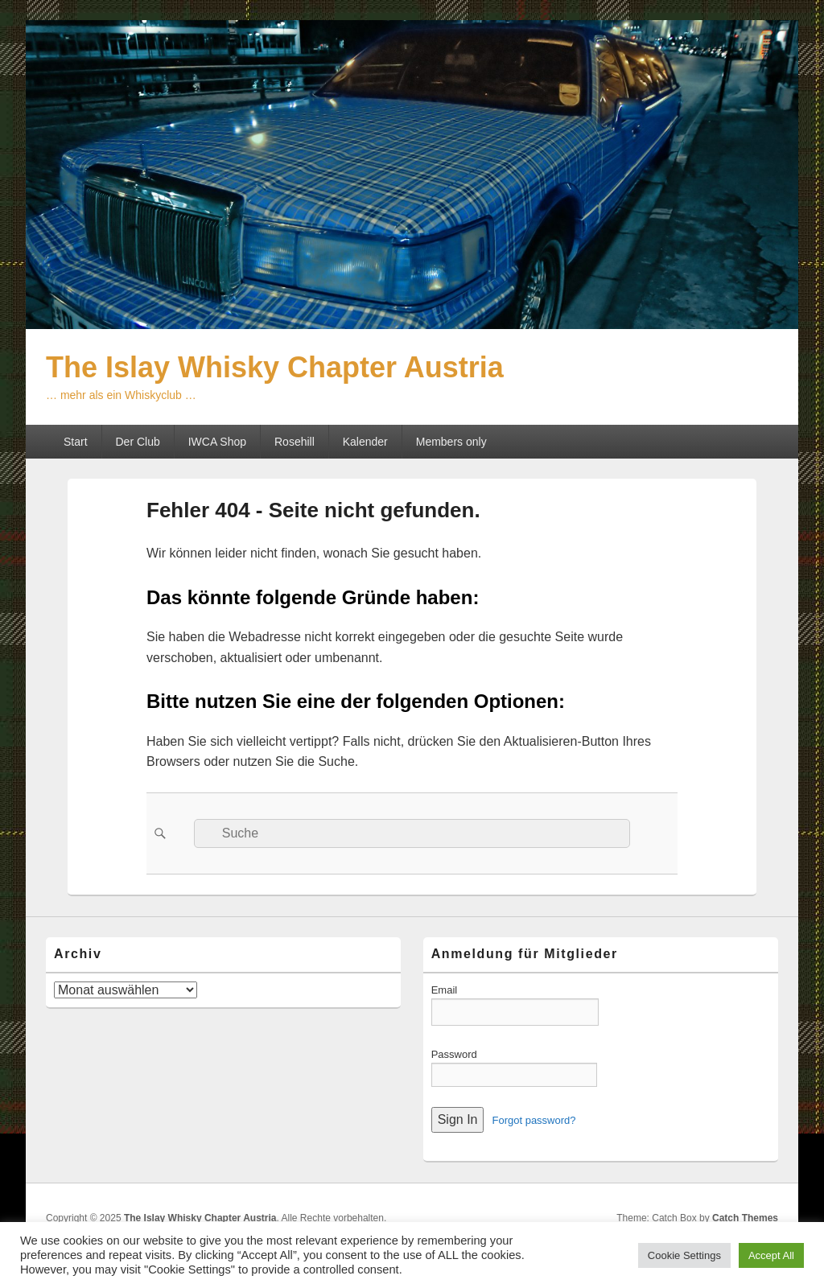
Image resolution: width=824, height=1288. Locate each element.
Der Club (137, 441)
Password (454, 1054)
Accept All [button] (771, 1255)
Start (76, 441)
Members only (451, 441)
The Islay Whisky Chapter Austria (275, 367)
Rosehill (294, 441)
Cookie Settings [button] (684, 1255)
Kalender (365, 441)
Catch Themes (745, 1218)
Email (444, 990)
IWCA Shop (217, 441)
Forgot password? (533, 1120)
